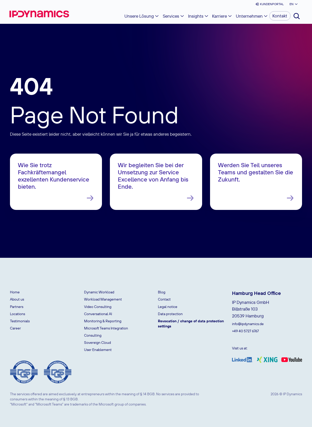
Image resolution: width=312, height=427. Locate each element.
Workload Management (103, 299)
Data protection (170, 314)
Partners (16, 306)
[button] (293, 4)
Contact (164, 299)
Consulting (92, 335)
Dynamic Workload (99, 292)
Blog (161, 292)
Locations (17, 314)
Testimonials (20, 321)
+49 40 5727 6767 (245, 331)
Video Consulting (97, 306)
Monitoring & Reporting (102, 321)
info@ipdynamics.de (248, 324)
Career (15, 328)
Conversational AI (98, 314)
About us (17, 299)
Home (15, 292)
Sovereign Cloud (97, 342)
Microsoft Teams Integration (106, 328)
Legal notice (167, 306)
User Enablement (98, 349)
